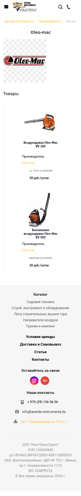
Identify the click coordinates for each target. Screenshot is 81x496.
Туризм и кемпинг (40, 326)
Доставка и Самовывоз (40, 344)
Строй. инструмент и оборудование (40, 308)
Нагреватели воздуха (40, 320)
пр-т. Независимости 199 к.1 (44, 422)
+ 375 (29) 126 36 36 (42, 402)
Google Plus (45, 380)
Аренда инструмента (19, 21)
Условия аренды (40, 336)
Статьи (40, 352)
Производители (50, 21)
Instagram (34, 380)
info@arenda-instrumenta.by (44, 412)
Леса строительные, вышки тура (40, 314)
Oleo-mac (28, 163)
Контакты (40, 359)
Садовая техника (40, 302)
